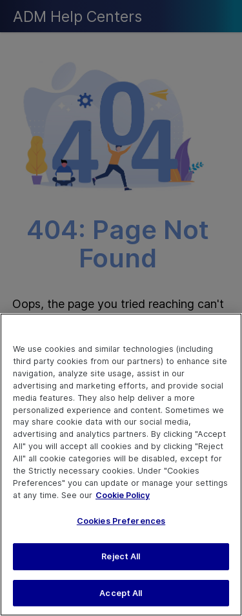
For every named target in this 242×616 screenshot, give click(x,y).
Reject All (120, 561)
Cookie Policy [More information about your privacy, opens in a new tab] (123, 500)
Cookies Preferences (121, 525)
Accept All (120, 597)
